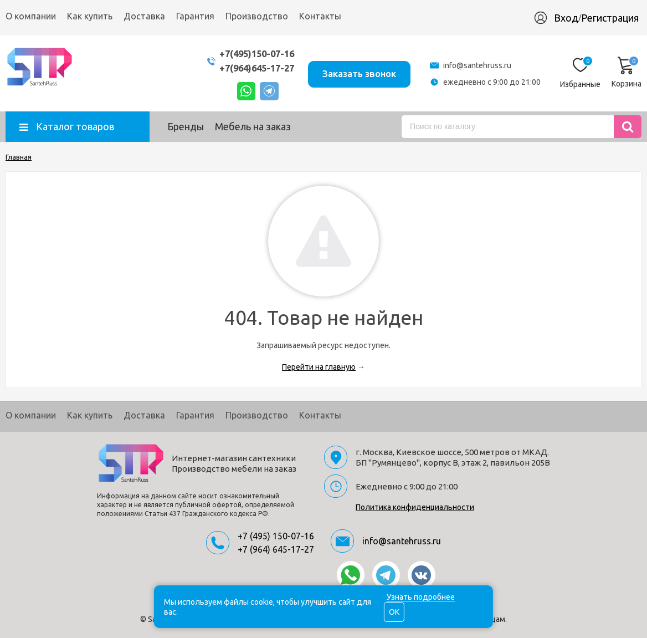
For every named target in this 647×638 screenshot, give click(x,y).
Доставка (144, 16)
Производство (256, 16)
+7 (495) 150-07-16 (276, 536)
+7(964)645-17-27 (251, 68)
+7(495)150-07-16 (251, 53)
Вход (566, 17)
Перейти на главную (319, 367)
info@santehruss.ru (477, 65)
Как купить (89, 16)
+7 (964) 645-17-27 (276, 549)
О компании (31, 16)
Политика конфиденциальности (415, 507)
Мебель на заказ (253, 126)
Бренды (185, 126)
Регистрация (610, 17)
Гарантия (195, 16)
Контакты (320, 16)
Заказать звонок (358, 73)
